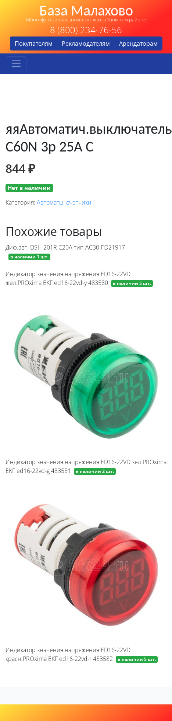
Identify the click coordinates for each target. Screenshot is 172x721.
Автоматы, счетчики (64, 202)
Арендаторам (138, 43)
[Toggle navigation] (16, 63)
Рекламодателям (86, 43)
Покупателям (34, 43)
